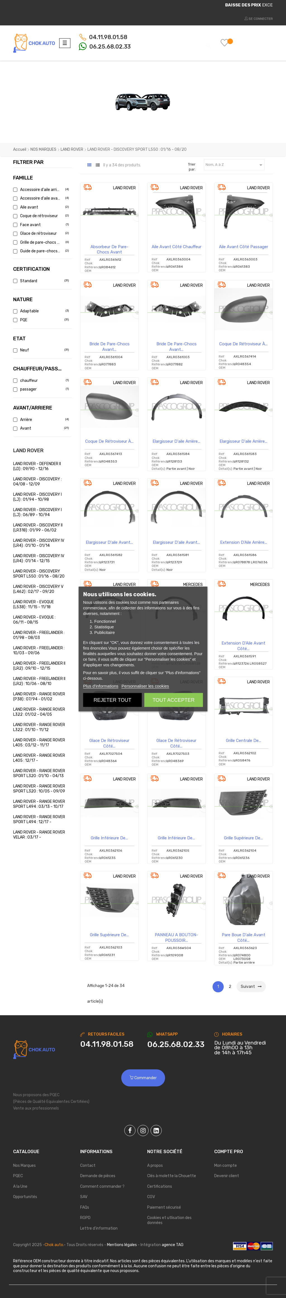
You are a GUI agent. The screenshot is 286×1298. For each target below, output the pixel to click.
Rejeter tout (112, 700)
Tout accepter (173, 700)
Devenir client (226, 1176)
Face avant (40, 224)
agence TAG (172, 1244)
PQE (40, 320)
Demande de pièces (97, 1176)
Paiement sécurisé (164, 1207)
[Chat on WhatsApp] (176, 1044)
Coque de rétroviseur (40, 216)
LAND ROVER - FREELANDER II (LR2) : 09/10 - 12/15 (39, 666)
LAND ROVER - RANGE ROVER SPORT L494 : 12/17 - (39, 819)
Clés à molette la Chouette (171, 1176)
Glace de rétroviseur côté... (109, 743)
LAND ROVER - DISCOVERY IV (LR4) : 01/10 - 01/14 (38, 543)
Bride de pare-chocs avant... (109, 346)
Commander (143, 1078)
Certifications (159, 1186)
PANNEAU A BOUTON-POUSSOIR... (176, 937)
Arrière (40, 419)
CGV (151, 1196)
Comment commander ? (102, 1186)
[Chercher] (175, 43)
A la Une (20, 1186)
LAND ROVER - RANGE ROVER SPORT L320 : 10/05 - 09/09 (39, 789)
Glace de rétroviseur (40, 233)
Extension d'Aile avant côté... (243, 646)
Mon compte (225, 1165)
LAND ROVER (28, 450)
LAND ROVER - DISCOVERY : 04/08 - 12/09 (37, 482)
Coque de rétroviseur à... (243, 343)
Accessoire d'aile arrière (40, 189)
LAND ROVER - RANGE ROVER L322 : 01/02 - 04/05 (39, 712)
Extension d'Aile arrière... (243, 542)
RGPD (85, 1217)
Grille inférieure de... (109, 837)
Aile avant (40, 207)
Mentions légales (122, 1244)
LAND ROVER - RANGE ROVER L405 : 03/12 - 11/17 (39, 743)
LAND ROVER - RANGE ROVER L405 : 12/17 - (39, 758)
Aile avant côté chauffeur (176, 246)
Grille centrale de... (243, 740)
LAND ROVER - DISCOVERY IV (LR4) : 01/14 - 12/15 (38, 558)
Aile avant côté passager (243, 246)
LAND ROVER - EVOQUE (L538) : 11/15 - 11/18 (33, 604)
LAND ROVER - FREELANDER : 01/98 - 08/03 (39, 635)
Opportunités (25, 1196)
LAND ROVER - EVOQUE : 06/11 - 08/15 (34, 620)
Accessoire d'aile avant (40, 198)
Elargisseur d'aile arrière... (176, 441)
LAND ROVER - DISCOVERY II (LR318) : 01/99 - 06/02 (38, 528)
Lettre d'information (99, 1228)
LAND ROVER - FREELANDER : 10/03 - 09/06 (39, 650)
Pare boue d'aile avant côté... (243, 937)
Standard (40, 281)
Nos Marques (24, 1165)
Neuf (40, 350)
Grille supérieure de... (243, 837)
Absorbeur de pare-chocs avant (109, 249)
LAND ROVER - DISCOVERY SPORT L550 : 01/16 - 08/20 (39, 574)
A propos (155, 1165)
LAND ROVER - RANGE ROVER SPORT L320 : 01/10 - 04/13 (39, 773)
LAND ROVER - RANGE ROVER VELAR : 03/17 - (39, 835)
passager (40, 389)
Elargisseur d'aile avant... (109, 542)
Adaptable (40, 311)
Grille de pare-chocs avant (40, 242)
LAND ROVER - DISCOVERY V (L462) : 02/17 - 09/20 (38, 589)
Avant (40, 428)
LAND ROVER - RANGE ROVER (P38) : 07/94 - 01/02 (39, 696)
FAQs (84, 1207)
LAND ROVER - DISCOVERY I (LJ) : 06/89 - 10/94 (37, 512)
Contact (88, 1165)
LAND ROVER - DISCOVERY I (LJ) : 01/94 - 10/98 (37, 497)
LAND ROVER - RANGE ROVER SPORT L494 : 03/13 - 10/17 (39, 804)
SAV (83, 1196)
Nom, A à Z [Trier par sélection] (235, 165)
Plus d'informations (100, 686)
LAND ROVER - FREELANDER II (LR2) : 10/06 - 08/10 (39, 681)
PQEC (18, 1176)
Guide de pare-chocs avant (40, 251)
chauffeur (40, 380)
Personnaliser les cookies (145, 686)
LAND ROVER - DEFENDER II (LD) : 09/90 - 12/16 (37, 466)
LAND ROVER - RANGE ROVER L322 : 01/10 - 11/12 (39, 727)
